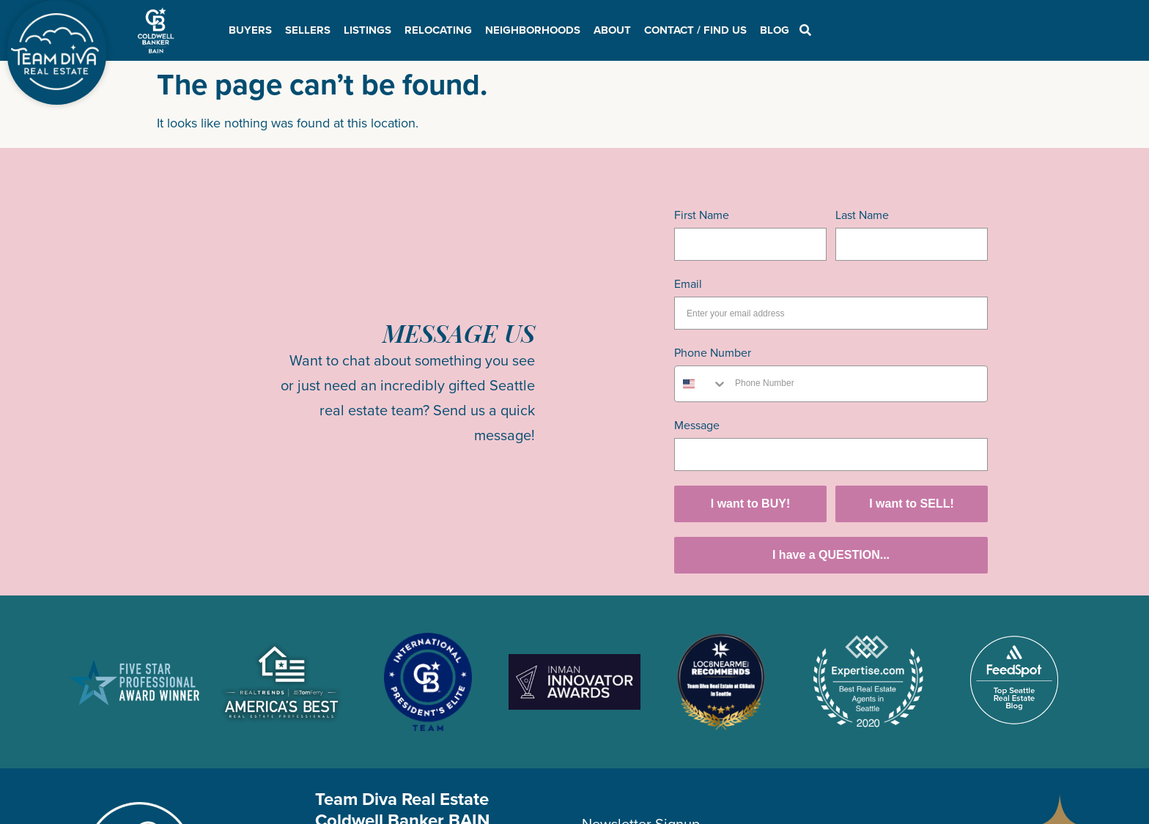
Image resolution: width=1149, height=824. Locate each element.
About (612, 30)
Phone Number (712, 352)
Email (688, 283)
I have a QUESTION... (831, 555)
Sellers (307, 30)
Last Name (862, 215)
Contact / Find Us (695, 30)
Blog (774, 30)
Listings (367, 30)
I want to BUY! (750, 503)
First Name (701, 215)
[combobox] (701, 383)
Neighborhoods (532, 30)
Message (697, 425)
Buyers (250, 30)
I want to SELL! (911, 503)
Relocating (438, 30)
